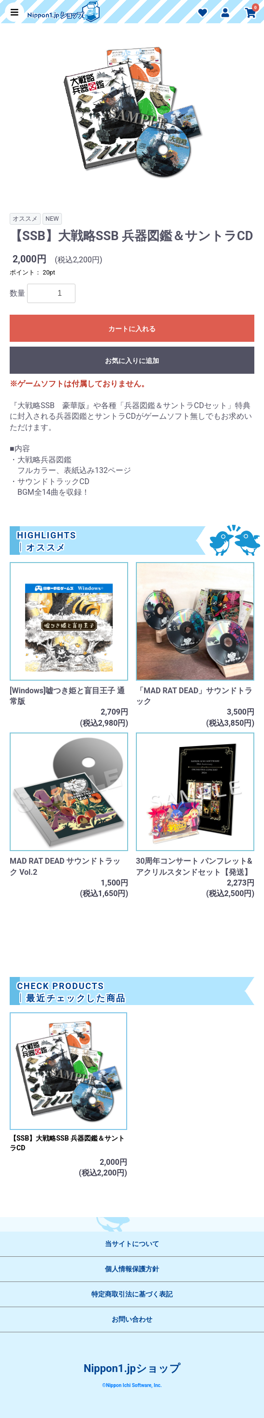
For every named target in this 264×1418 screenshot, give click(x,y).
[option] (132, 117)
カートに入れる (132, 329)
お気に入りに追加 (132, 361)
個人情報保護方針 (132, 1269)
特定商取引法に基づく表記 (132, 1294)
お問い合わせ (132, 1319)
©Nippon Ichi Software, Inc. (131, 1385)
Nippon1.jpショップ (132, 1368)
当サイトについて (132, 1244)
